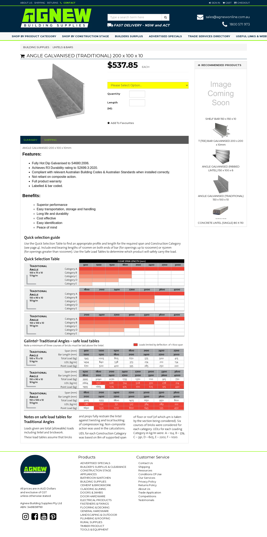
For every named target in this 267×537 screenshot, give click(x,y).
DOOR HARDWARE (92, 496)
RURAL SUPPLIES (91, 522)
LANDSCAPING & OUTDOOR (98, 514)
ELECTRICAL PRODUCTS (96, 500)
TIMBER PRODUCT (92, 525)
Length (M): (112, 105)
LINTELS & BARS (63, 47)
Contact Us (145, 463)
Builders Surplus (129, 36)
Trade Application (149, 492)
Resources (145, 470)
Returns (52, 2)
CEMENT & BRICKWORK (95, 485)
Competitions (147, 496)
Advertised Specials (165, 36)
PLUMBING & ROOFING (95, 518)
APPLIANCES (88, 474)
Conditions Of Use (150, 474)
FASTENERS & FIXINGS (94, 503)
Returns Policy (147, 485)
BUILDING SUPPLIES (36, 47)
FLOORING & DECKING (95, 507)
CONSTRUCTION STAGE (95, 470)
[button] (214, 3)
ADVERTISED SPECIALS (95, 463)
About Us (26, 2)
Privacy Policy (147, 481)
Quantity (113, 93)
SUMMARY (30, 139)
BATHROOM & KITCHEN (95, 477)
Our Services (146, 477)
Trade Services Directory (209, 36)
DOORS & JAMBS (91, 492)
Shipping (39, 2)
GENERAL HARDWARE (94, 511)
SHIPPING (50, 139)
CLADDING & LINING (93, 488)
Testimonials (146, 500)
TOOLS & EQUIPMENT (94, 529)
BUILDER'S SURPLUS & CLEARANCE (103, 466)
